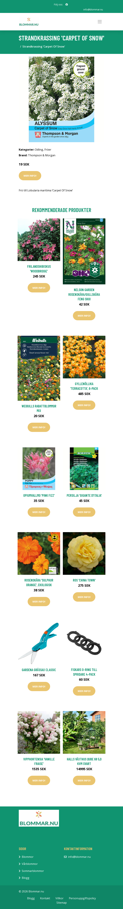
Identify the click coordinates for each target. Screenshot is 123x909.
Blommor (28, 857)
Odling (39, 149)
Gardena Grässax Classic (39, 670)
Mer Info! (30, 175)
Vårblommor (30, 864)
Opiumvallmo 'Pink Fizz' (39, 495)
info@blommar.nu (93, 9)
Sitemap (61, 902)
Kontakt (45, 898)
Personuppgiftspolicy (82, 898)
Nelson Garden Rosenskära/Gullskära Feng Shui (84, 294)
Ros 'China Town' (84, 580)
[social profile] (66, 4)
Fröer (47, 149)
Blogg (25, 878)
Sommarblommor (33, 871)
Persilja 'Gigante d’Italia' (84, 495)
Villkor (59, 898)
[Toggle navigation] (99, 21)
